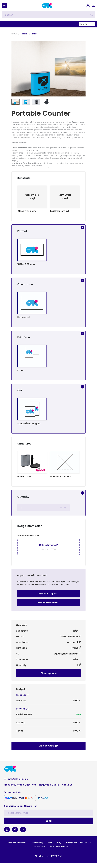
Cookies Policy (54, 843)
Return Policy (39, 846)
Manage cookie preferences (78, 843)
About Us (67, 784)
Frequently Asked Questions (20, 784)
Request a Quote (49, 784)
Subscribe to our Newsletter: (20, 806)
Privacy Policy (37, 843)
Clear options (48, 673)
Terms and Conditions (16, 843)
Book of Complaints (59, 846)
